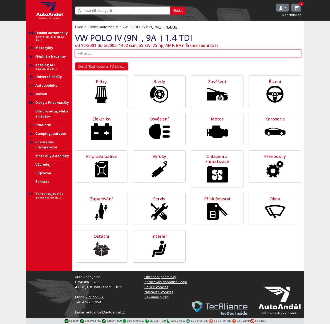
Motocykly (41, 47)
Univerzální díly (45, 76)
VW (125, 27)
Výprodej (43, 164)
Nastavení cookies (158, 292)
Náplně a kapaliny (47, 56)
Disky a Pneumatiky (49, 102)
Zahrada (42, 181)
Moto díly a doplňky (52, 155)
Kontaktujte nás (49, 195)
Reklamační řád (156, 297)
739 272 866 (94, 297)
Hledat (178, 10)
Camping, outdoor (47, 133)
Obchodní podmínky (160, 277)
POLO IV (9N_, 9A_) (147, 27)
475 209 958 (91, 302)
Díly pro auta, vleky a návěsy (51, 114)
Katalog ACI (49, 67)
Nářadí (38, 94)
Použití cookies (156, 287)
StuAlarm (40, 125)
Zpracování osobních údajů (165, 282)
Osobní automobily (49, 36)
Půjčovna (43, 173)
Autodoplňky (43, 85)
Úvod (79, 27)
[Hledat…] (122, 11)
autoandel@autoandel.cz (105, 312)
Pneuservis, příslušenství (43, 144)
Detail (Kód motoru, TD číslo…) (102, 66)
